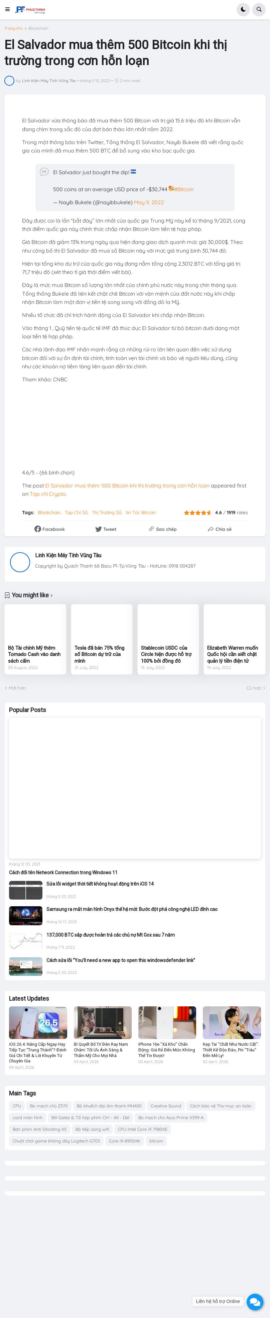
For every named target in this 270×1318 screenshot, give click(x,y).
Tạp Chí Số (76, 513)
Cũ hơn (253, 688)
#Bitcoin (183, 189)
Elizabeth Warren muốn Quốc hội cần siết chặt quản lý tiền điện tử (232, 654)
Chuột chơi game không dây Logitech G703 (56, 1140)
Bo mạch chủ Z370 (49, 1105)
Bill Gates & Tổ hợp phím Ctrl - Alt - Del (90, 1117)
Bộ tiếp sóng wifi (92, 1129)
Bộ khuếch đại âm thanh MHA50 (109, 1105)
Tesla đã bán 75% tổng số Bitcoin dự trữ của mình (99, 654)
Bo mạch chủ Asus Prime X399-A (171, 1117)
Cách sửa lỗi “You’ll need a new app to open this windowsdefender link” (120, 960)
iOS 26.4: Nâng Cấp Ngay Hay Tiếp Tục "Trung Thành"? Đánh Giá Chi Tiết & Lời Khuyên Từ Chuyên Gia (37, 1053)
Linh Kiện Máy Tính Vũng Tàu (68, 555)
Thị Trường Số (106, 513)
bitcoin (156, 1140)
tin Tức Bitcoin (141, 513)
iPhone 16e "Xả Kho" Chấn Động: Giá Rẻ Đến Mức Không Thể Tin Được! (166, 1050)
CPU (17, 1105)
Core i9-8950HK (124, 1140)
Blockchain (38, 28)
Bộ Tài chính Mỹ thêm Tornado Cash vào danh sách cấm (34, 654)
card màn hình (27, 1117)
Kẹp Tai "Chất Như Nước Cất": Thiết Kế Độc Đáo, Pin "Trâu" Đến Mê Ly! (231, 1050)
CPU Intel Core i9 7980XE (142, 1129)
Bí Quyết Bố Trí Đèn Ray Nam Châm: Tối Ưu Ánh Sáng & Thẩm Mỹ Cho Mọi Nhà (101, 1050)
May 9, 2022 (149, 202)
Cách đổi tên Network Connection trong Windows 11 (63, 872)
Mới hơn (17, 688)
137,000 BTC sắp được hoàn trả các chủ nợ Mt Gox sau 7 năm (110, 935)
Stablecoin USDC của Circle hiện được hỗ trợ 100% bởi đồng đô (166, 654)
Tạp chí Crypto (48, 493)
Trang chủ (13, 28)
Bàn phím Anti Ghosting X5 (39, 1129)
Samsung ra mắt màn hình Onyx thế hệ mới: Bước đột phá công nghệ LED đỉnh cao (132, 909)
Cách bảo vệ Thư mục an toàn (221, 1105)
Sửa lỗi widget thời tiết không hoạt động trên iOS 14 (100, 884)
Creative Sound (166, 1105)
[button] (9, 9)
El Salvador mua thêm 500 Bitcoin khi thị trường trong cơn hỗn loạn (127, 485)
